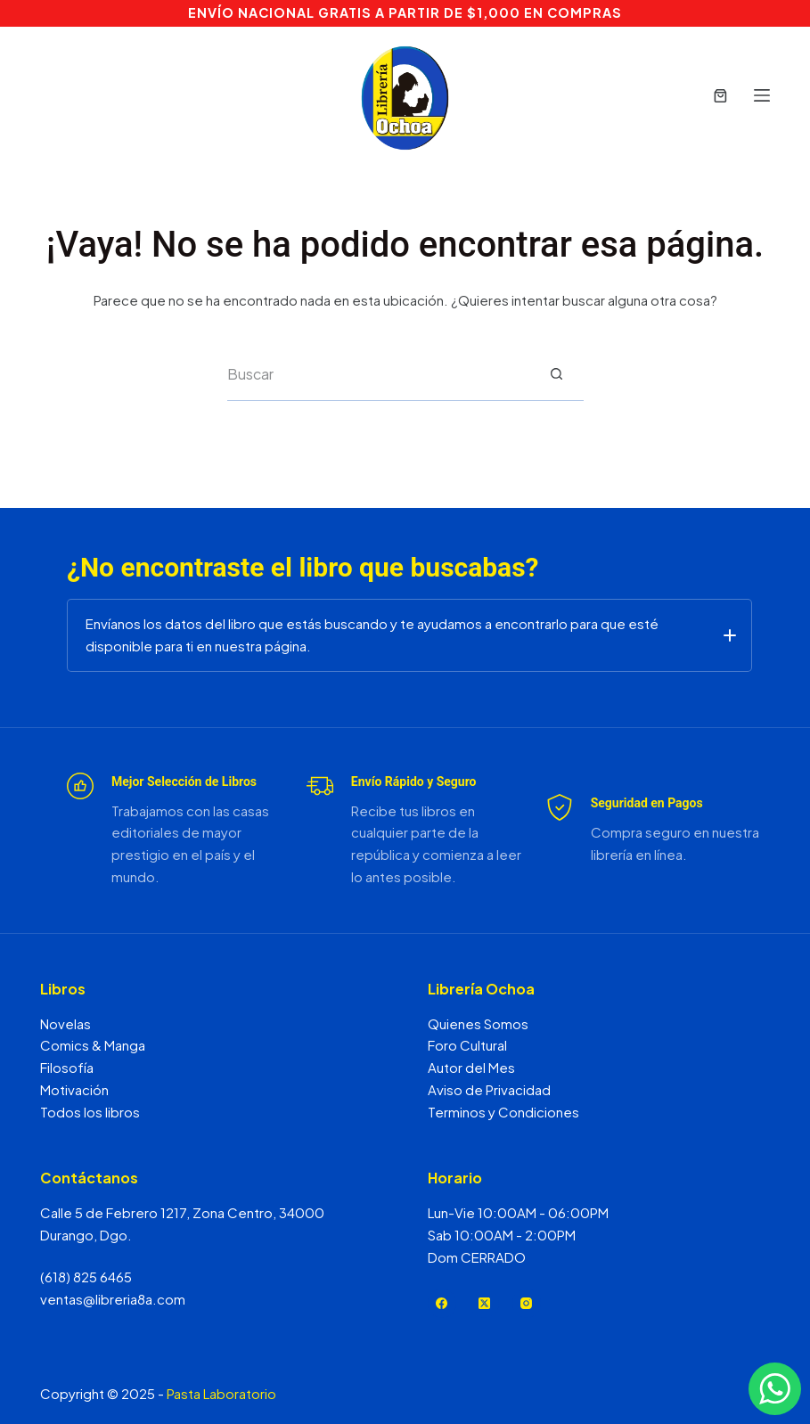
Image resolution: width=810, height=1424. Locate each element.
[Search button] (557, 374)
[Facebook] (442, 1303)
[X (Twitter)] (484, 1303)
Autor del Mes (471, 1067)
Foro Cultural (467, 1044)
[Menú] (762, 95)
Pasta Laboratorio (221, 1393)
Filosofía (67, 1067)
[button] (409, 635)
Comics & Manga (92, 1044)
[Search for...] (378, 374)
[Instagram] (527, 1303)
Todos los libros (90, 1111)
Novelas (65, 1023)
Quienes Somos (478, 1023)
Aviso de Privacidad (489, 1089)
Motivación (74, 1089)
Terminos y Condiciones (503, 1111)
